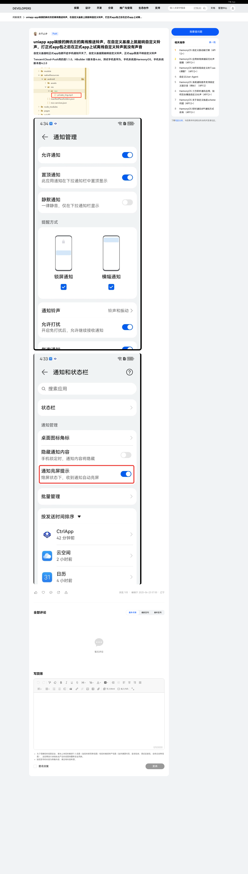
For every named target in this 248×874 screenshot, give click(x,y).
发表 (155, 766)
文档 (213, 8)
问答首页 (17, 17)
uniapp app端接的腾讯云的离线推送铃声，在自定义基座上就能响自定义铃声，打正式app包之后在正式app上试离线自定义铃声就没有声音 (84, 17)
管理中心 (222, 8)
